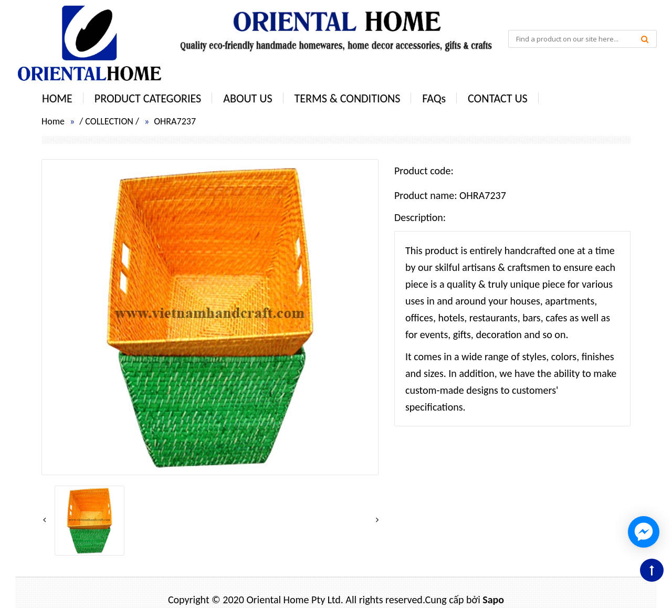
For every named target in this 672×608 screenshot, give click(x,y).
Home (53, 121)
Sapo (493, 599)
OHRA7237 (175, 121)
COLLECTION (109, 121)
